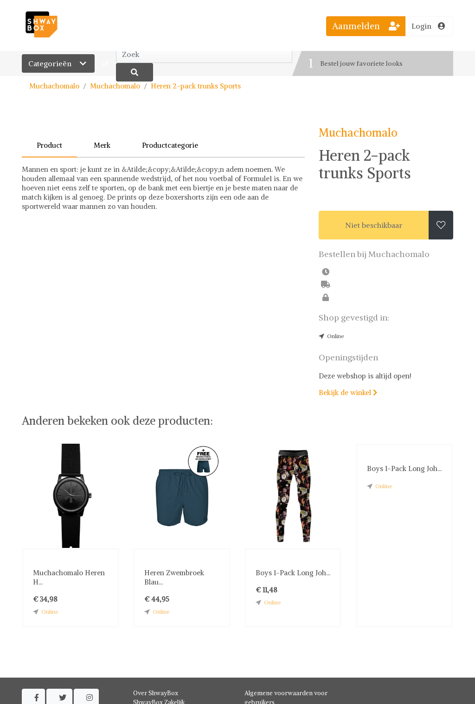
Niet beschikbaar (374, 225)
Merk (102, 145)
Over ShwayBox (155, 693)
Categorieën (58, 63)
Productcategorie (170, 145)
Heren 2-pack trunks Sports (196, 86)
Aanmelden (366, 25)
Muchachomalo (54, 86)
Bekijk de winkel (348, 392)
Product (49, 145)
